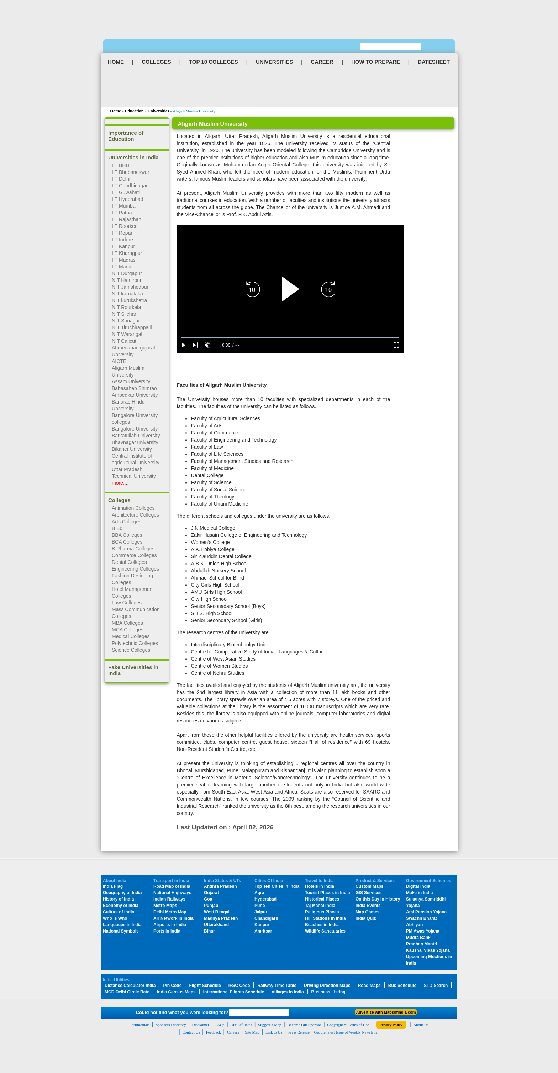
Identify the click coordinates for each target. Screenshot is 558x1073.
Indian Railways (169, 899)
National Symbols (121, 931)
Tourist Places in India (327, 892)
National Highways (172, 892)
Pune (259, 905)
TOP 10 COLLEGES (213, 62)
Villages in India (288, 991)
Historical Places (322, 899)
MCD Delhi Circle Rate (127, 991)
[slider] (290, 337)
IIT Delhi (121, 179)
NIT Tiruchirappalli (132, 327)
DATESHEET (434, 62)
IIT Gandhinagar (130, 185)
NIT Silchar (124, 314)
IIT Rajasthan (126, 219)
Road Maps (369, 985)
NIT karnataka (127, 294)
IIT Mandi (122, 266)
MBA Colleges (127, 623)
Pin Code (172, 985)
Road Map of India (171, 886)
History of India (118, 899)
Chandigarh (266, 918)
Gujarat (211, 892)
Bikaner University (132, 449)
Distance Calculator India (130, 985)
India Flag (113, 886)
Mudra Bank (418, 937)
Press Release (299, 1032)
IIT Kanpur (123, 246)
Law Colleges (127, 602)
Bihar (209, 931)
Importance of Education (125, 136)
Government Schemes (428, 880)
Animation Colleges (133, 508)
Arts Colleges (126, 521)
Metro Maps (165, 905)
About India (114, 880)
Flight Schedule (205, 985)
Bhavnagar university (135, 442)
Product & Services (375, 880)
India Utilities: (117, 979)
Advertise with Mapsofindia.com (386, 1012)
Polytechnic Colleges (135, 643)
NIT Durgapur (127, 273)
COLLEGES (156, 62)
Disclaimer (200, 1025)
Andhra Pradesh (220, 886)
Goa (208, 899)
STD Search (436, 985)
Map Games (367, 911)
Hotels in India (319, 886)
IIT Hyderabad (127, 199)
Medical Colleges (131, 636)
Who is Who (115, 918)
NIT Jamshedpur (130, 287)
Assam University (131, 381)
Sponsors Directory (171, 1025)
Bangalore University (135, 429)
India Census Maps (176, 991)
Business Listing (328, 991)
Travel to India (319, 880)
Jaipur (260, 911)
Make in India (419, 892)
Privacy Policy (391, 1025)
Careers (233, 1032)
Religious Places (322, 911)
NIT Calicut (124, 341)
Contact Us (191, 1032)
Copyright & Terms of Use (348, 1025)
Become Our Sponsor (304, 1025)
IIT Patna (122, 212)
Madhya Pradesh (221, 918)
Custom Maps (370, 886)
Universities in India (133, 157)
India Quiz (366, 918)
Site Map (252, 1032)
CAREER (322, 62)
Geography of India (122, 892)
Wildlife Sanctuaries (325, 931)
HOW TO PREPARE (375, 62)
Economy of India (120, 905)
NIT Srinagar (126, 321)
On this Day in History (378, 899)
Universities (158, 110)
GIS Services (368, 892)
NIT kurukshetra (129, 300)
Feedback (213, 1032)
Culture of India (118, 911)
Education (134, 110)
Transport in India (171, 880)
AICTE (119, 361)
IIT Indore (122, 239)
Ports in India (166, 931)
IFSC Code (239, 985)
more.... (120, 483)
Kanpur (261, 924)
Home (115, 110)
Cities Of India (268, 880)
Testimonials (139, 1025)
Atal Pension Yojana (426, 911)
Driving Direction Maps (327, 985)
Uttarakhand (216, 924)
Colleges (119, 500)
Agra (259, 892)
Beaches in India (322, 924)
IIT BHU (121, 165)
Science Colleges (131, 650)
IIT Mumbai (124, 206)
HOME (116, 62)
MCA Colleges (127, 629)
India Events (368, 905)
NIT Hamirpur (127, 280)
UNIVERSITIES (274, 62)
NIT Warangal (127, 334)
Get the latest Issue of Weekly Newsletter (346, 1032)
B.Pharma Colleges (133, 548)
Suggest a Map (269, 1025)
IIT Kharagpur (127, 253)
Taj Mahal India (320, 905)
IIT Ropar (122, 233)
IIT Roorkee (125, 226)
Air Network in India (173, 918)
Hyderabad (265, 899)
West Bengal (217, 911)
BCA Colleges (127, 542)
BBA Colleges (127, 535)
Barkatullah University (136, 435)
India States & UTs (222, 880)
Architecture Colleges (135, 515)
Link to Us (273, 1032)
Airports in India (169, 924)
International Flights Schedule (233, 991)
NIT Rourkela (126, 307)
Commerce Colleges (134, 555)
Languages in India (122, 924)
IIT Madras (124, 260)
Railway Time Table (276, 985)
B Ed (117, 528)
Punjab (211, 905)
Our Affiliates (241, 1025)
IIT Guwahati (126, 192)
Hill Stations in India (325, 918)
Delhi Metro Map (169, 911)
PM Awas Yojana (422, 931)
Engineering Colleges (135, 569)
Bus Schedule (402, 985)
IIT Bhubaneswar (130, 172)
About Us (420, 1025)
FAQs (219, 1025)
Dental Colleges (129, 562)
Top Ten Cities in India (276, 886)
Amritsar (263, 931)
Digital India (418, 886)
